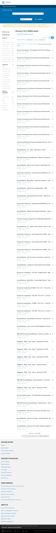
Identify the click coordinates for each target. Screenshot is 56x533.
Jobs (32, 525)
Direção (36, 39)
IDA (17, 531)
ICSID (26, 531)
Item (3, 99)
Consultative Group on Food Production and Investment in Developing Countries (8, 73)
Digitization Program (6, 518)
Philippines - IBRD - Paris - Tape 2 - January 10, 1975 (32, 372)
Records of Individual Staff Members (8, 59)
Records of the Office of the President (8, 44)
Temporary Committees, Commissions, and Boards (8, 80)
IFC (20, 531)
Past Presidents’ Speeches (7, 450)
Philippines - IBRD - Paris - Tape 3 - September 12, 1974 (32, 357)
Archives (8, 2)
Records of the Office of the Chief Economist (8, 55)
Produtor (5, 64)
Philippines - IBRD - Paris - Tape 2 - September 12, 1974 (32, 349)
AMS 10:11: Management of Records (9, 510)
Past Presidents (4, 448)
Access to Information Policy (8, 508)
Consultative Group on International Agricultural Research (8, 75)
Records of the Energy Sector (8, 53)
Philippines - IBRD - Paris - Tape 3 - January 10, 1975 (32, 387)
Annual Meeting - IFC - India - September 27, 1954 (31, 150)
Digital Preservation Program (8, 516)
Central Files (5, 46)
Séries (3, 101)
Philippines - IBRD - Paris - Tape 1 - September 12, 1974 (32, 341)
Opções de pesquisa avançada (25, 34)
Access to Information (25, 525)
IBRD (15, 531)
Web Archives (4, 478)
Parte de (4, 38)
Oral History (4, 469)
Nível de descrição (5, 92)
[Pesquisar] (42, 14)
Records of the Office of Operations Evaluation (8, 49)
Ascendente (42, 39)
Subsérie (4, 108)
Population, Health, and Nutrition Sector (8, 71)
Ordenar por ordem (21, 39)
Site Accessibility (16, 525)
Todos (4, 40)
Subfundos (4, 105)
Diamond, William (6, 88)
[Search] (28, 14)
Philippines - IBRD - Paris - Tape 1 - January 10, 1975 (31, 364)
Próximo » (46, 436)
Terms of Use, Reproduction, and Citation (11, 499)
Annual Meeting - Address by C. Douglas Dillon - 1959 (32, 188)
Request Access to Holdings (7, 494)
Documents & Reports (6, 472)
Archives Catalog (5, 461)
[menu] (53, 2)
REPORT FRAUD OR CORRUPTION (14, 527)
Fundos (4, 103)
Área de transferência (37, 19)
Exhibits (3, 445)
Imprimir (45, 37)
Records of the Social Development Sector (8, 62)
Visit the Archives (5, 497)
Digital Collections (5, 464)
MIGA (23, 531)
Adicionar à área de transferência (52, 50)
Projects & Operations (6, 475)
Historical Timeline (5, 453)
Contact (35, 525)
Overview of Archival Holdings (8, 488)
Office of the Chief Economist (8, 86)
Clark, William (5, 77)
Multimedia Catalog (5, 467)
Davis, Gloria (5, 84)
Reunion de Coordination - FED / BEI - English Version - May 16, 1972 (36, 272)
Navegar (26, 19)
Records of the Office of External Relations (8, 42)
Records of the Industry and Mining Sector (8, 57)
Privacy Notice (8, 525)
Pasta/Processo (5, 97)
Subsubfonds (5, 110)
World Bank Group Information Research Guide (12, 486)
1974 (41, 436)
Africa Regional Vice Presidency (8, 69)
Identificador (30, 39)
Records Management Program (8, 513)
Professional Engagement (7, 521)
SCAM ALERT (4, 527)
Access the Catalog (11, 6)
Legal (3, 525)
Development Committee (7, 82)
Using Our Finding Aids (6, 491)
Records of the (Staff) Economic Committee (8, 51)
